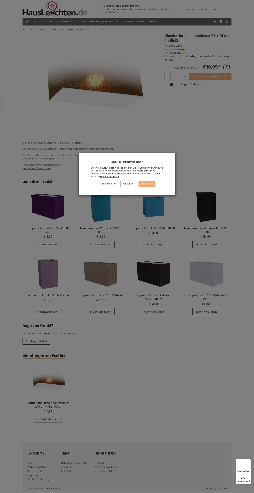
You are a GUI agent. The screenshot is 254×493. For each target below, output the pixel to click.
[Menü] (249, 461)
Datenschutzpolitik (109, 176)
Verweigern (128, 183)
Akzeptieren (147, 183)
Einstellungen (109, 183)
